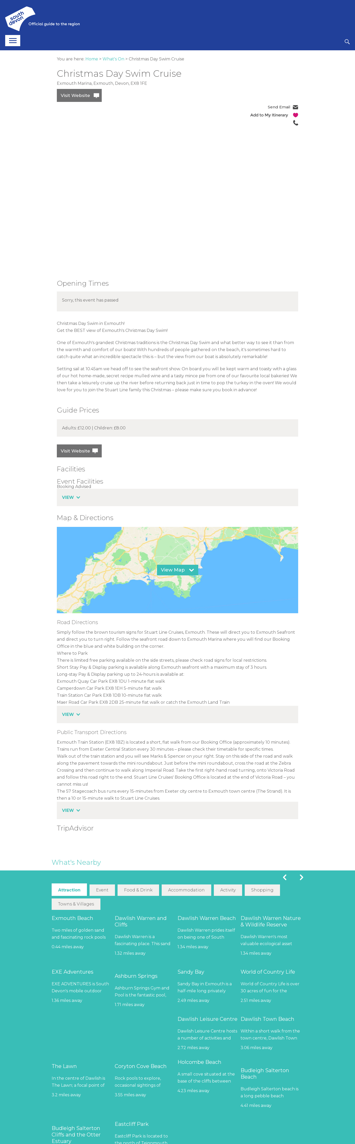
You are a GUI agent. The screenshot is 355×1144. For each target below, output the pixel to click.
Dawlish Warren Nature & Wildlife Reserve (271, 921)
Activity (228, 890)
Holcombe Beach (199, 1062)
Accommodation (186, 890)
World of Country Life (268, 971)
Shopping (262, 890)
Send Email (279, 106)
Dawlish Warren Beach (207, 918)
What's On (113, 59)
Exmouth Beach (72, 918)
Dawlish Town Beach (267, 1019)
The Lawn (64, 1066)
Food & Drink (138, 890)
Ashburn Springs (136, 976)
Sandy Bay (191, 971)
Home (91, 59)
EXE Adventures (72, 971)
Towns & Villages (76, 903)
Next (301, 877)
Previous (284, 877)
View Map (173, 570)
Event (102, 890)
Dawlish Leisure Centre (207, 1019)
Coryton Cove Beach (141, 1066)
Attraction (69, 890)
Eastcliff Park (132, 1124)
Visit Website (75, 95)
